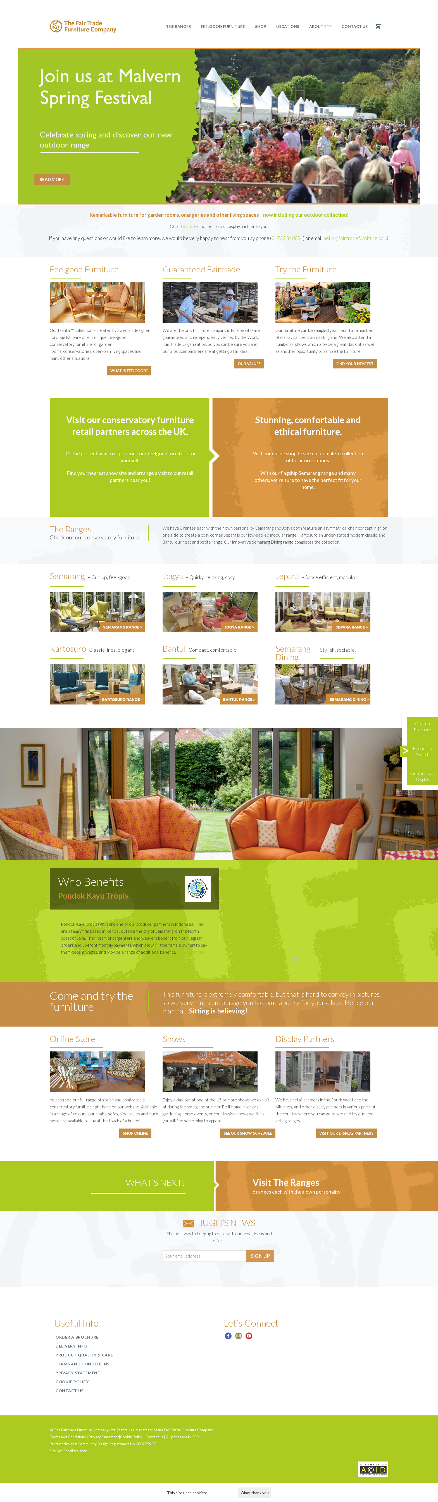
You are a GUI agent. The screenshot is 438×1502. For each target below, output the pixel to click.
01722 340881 (287, 238)
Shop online (135, 1133)
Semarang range (316, 473)
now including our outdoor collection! (306, 215)
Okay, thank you (255, 1492)
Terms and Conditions (83, 1363)
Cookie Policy (72, 1381)
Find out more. (220, 1492)
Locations (287, 26)
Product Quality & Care (84, 1355)
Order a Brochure (77, 1337)
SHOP (260, 26)
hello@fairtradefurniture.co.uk (356, 238)
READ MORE (52, 179)
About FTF (320, 26)
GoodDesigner (75, 1451)
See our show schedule (248, 1133)
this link (186, 226)
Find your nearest (354, 363)
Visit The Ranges (286, 1182)
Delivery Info (71, 1346)
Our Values (249, 363)
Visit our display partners (346, 1133)
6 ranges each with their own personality (297, 1192)
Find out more (190, 951)
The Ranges (178, 26)
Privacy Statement (78, 1372)
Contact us (355, 26)
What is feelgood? (129, 370)
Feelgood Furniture (223, 26)
